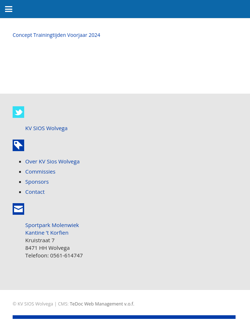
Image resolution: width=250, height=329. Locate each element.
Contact (35, 191)
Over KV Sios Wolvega (52, 161)
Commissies (40, 171)
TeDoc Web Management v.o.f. (102, 304)
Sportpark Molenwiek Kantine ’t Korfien (52, 228)
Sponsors (37, 181)
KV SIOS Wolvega (46, 128)
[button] (8, 9)
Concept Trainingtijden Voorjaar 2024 (56, 34)
